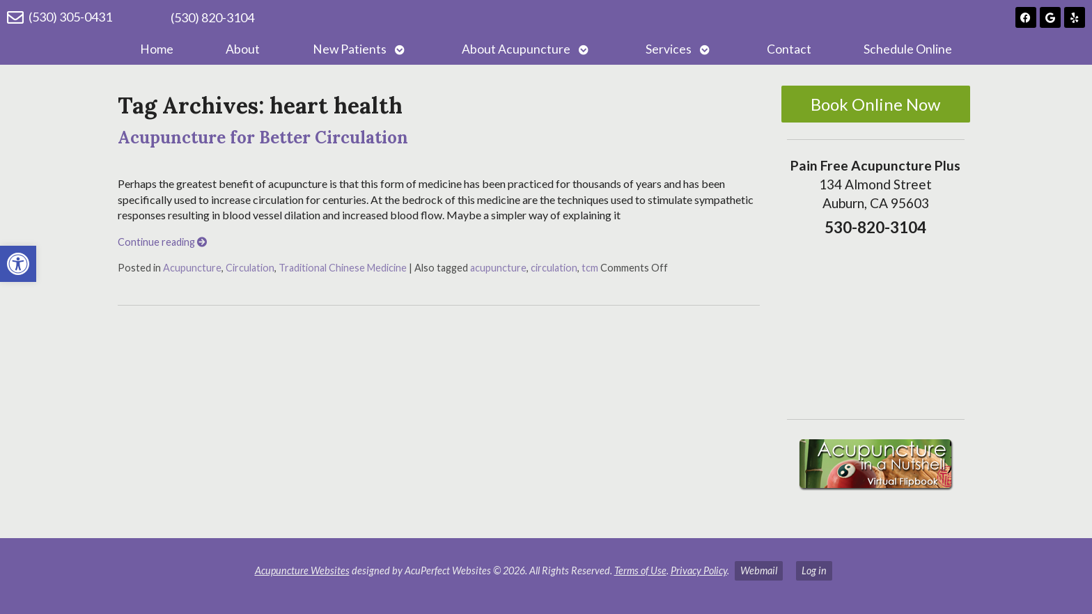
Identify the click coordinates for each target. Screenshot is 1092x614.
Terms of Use (640, 570)
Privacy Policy (699, 570)
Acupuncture (192, 268)
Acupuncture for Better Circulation (263, 137)
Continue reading (162, 242)
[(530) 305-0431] (15, 17)
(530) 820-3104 (212, 17)
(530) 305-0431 (70, 16)
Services (669, 49)
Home (156, 49)
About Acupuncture (516, 49)
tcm (590, 268)
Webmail (758, 570)
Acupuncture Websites (302, 570)
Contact (789, 49)
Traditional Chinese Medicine (343, 268)
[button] (18, 264)
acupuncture (498, 268)
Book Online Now (875, 104)
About (243, 49)
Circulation (250, 268)
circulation (554, 268)
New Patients (350, 49)
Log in (814, 570)
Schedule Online (908, 49)
